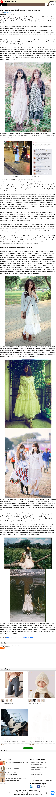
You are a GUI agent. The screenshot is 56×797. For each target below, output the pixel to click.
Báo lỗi (2, 647)
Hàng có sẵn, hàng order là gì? (38, 762)
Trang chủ (2, 8)
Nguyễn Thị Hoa (7, 12)
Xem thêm (29, 748)
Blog (8, 8)
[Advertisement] (28, 659)
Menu (4, 4)
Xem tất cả (3, 783)
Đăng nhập (51, 1)
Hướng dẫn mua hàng (36, 764)
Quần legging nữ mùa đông (7, 703)
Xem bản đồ (43, 793)
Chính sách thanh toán (36, 774)
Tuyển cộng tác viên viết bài (41, 780)
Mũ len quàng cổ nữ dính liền (35, 703)
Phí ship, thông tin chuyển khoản (39, 767)
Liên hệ (33, 777)
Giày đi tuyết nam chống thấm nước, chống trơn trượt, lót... (13, 741)
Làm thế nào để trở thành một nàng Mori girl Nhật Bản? (20, 637)
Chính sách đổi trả (35, 769)
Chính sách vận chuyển (37, 772)
